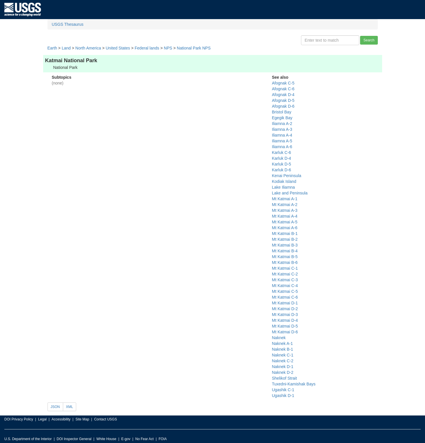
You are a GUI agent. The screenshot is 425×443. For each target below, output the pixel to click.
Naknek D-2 (282, 372)
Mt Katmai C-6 (285, 297)
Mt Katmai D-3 (285, 314)
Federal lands (147, 48)
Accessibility (61, 419)
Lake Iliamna (283, 187)
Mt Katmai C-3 (285, 279)
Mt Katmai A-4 (285, 216)
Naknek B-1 (282, 349)
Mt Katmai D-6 (285, 332)
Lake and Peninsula (290, 193)
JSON (55, 407)
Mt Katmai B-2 (285, 239)
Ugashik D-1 (283, 395)
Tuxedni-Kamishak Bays (293, 384)
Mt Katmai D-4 (285, 320)
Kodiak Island (284, 181)
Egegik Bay (282, 117)
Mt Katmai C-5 (285, 291)
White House (106, 439)
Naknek (279, 337)
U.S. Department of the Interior (28, 439)
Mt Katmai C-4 (285, 285)
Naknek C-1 (282, 355)
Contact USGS (105, 419)
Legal (42, 419)
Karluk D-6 (281, 170)
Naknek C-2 (282, 361)
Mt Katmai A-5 (285, 222)
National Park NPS (194, 48)
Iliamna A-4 (282, 135)
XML (69, 407)
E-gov (125, 439)
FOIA (163, 439)
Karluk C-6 (281, 152)
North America (88, 48)
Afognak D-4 (283, 94)
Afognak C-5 (283, 83)
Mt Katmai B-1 (285, 233)
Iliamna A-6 (282, 146)
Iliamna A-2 (282, 123)
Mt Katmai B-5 (285, 256)
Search (368, 40)
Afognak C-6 (283, 89)
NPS (168, 48)
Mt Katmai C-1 (285, 268)
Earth (52, 48)
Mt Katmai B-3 (285, 245)
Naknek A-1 (282, 343)
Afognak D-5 (283, 100)
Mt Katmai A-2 (285, 204)
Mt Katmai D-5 (285, 326)
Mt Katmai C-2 (285, 274)
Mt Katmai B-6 (285, 262)
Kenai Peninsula (286, 175)
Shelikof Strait (284, 378)
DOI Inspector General (74, 439)
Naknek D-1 (282, 366)
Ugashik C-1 (283, 389)
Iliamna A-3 (282, 129)
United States (118, 48)
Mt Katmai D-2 (285, 308)
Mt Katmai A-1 (285, 198)
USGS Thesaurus (67, 24)
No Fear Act (144, 439)
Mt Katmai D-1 (285, 303)
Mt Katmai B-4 (285, 251)
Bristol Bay (281, 112)
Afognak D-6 (283, 106)
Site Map (82, 419)
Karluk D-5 (281, 164)
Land (66, 48)
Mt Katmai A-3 (285, 210)
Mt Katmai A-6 (285, 227)
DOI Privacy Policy (18, 419)
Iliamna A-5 (282, 141)
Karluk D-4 (281, 158)
